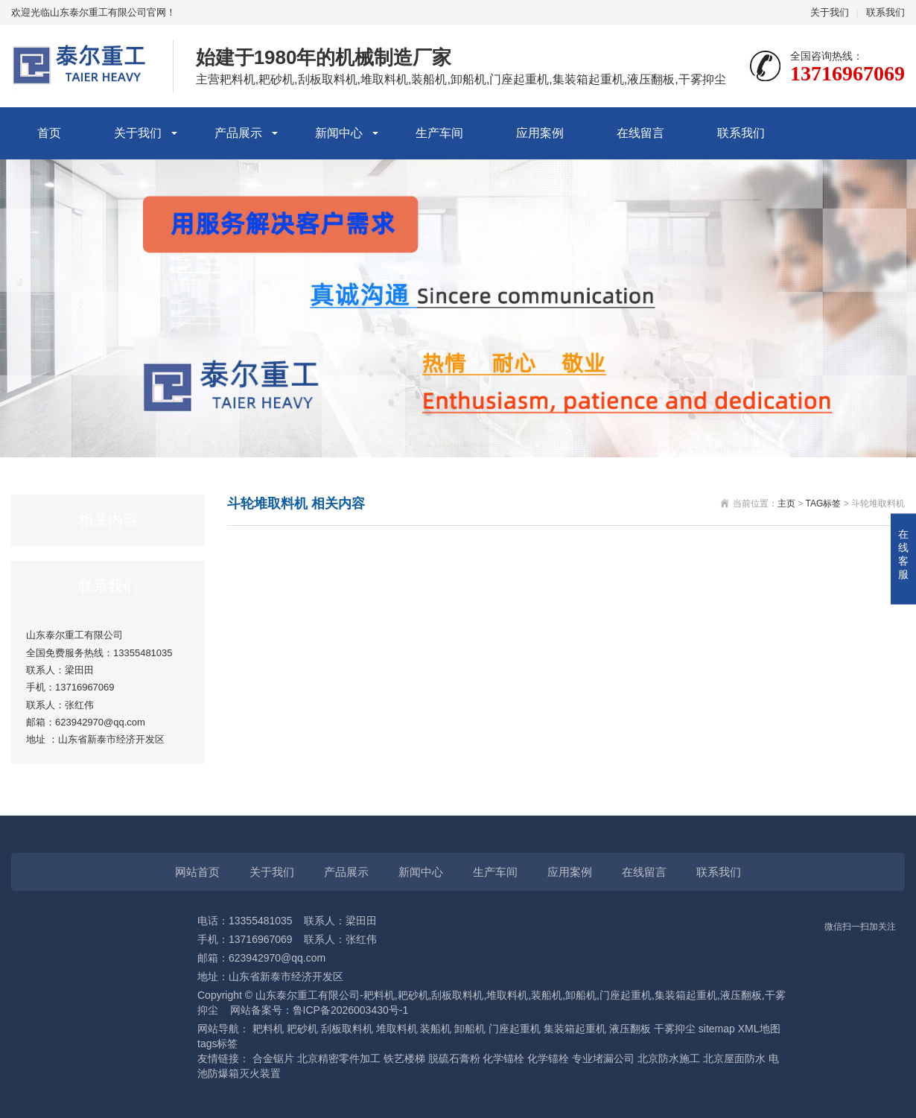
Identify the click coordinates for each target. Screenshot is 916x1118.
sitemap (717, 1029)
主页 (786, 503)
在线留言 (640, 133)
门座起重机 (515, 1029)
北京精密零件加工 (339, 1058)
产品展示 (238, 133)
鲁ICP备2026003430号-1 (351, 1010)
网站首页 (197, 872)
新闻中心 (339, 133)
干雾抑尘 (675, 1029)
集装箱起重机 (575, 1029)
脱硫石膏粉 (454, 1058)
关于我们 (829, 12)
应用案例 (540, 133)
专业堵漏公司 (603, 1058)
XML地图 (759, 1029)
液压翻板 (630, 1029)
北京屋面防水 (734, 1058)
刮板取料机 (347, 1029)
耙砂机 (302, 1029)
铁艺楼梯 (404, 1058)
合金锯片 (273, 1058)
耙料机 (268, 1029)
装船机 (435, 1029)
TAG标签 (824, 503)
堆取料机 (397, 1029)
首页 (49, 133)
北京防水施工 (668, 1058)
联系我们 (885, 12)
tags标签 (217, 1043)
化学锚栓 (503, 1058)
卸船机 (470, 1029)
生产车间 (439, 133)
